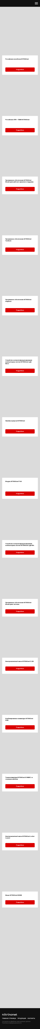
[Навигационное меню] (36, 3)
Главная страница (9, 1018)
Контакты (31, 1018)
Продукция (22, 1018)
